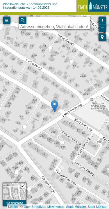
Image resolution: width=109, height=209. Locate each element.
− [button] (102, 28)
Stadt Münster (76, 206)
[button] (102, 37)
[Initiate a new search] (22, 20)
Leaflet (13, 206)
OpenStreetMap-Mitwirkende (44, 206)
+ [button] (102, 20)
